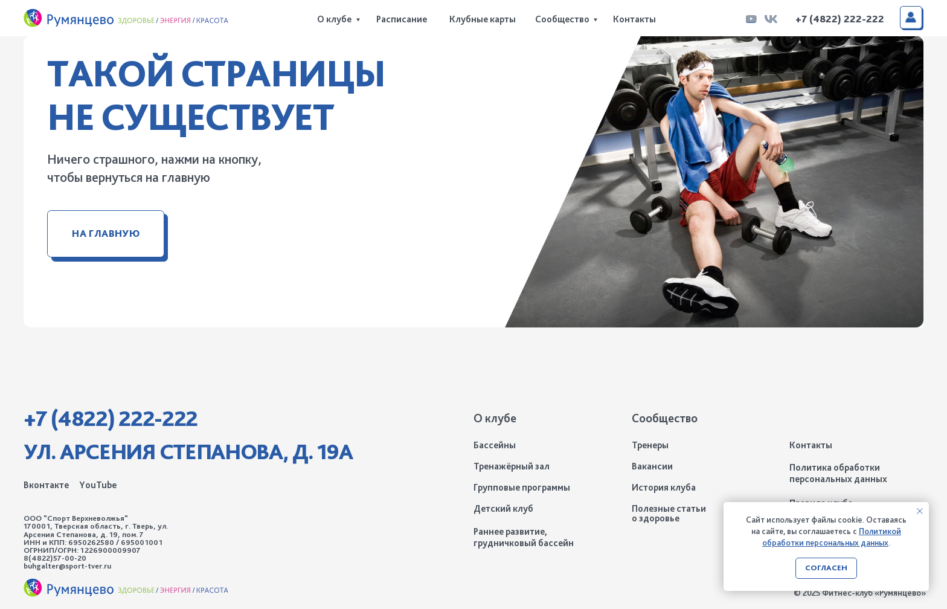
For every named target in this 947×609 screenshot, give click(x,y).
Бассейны (495, 445)
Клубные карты (482, 19)
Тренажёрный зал (512, 466)
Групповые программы (522, 487)
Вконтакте (46, 485)
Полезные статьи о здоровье (669, 513)
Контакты (634, 19)
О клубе (334, 19)
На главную (106, 233)
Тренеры (650, 445)
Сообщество (562, 19)
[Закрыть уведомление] (920, 511)
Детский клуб (503, 508)
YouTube (98, 485)
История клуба (664, 487)
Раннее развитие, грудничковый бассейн (524, 537)
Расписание (401, 19)
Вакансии (652, 466)
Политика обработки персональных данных (838, 473)
